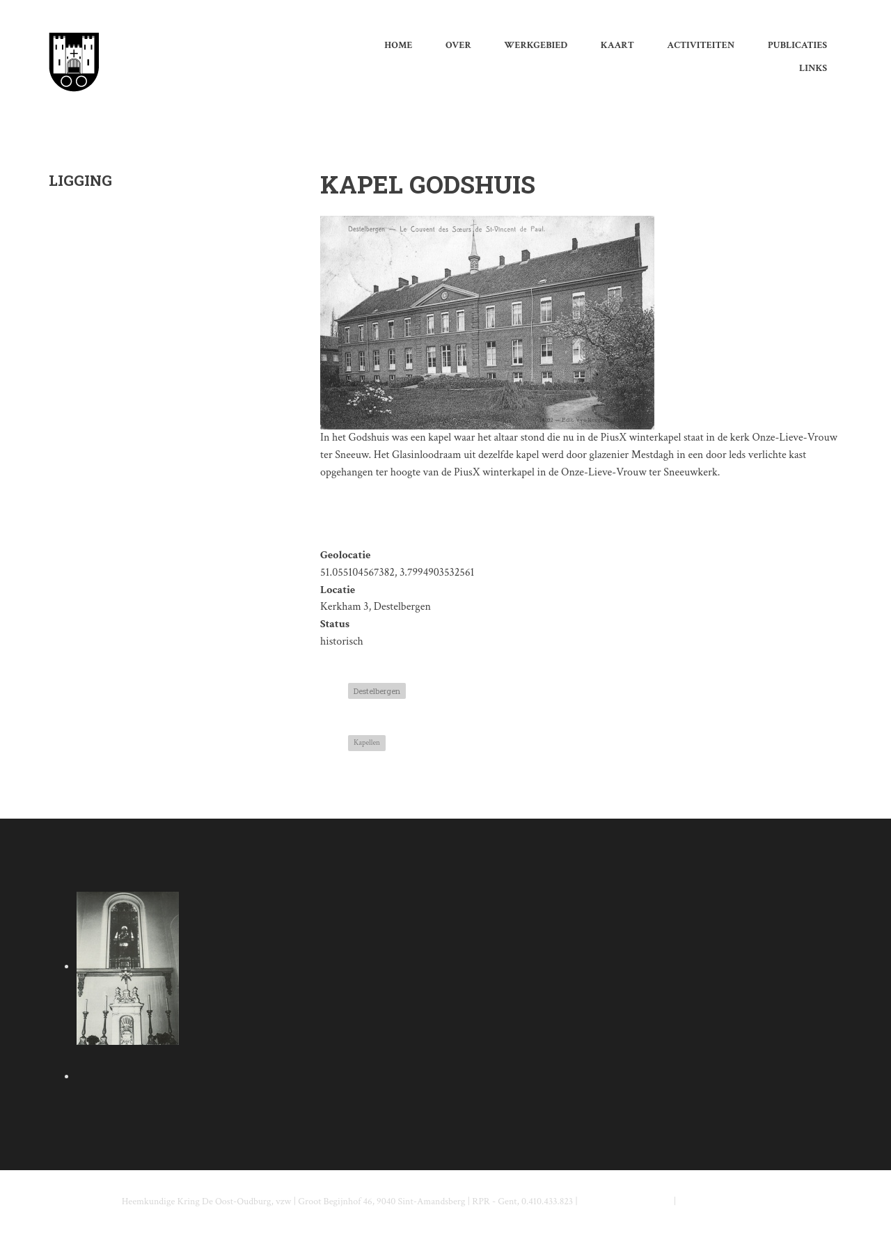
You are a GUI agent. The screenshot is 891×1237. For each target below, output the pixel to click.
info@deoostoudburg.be (626, 1201)
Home (398, 45)
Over (458, 45)
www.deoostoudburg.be (724, 1201)
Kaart (617, 45)
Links (813, 68)
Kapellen (367, 743)
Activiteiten (700, 45)
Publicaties (797, 45)
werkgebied (535, 45)
